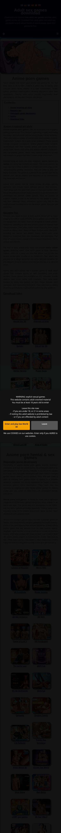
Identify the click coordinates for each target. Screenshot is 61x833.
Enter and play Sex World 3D (16, 425)
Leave (44, 424)
